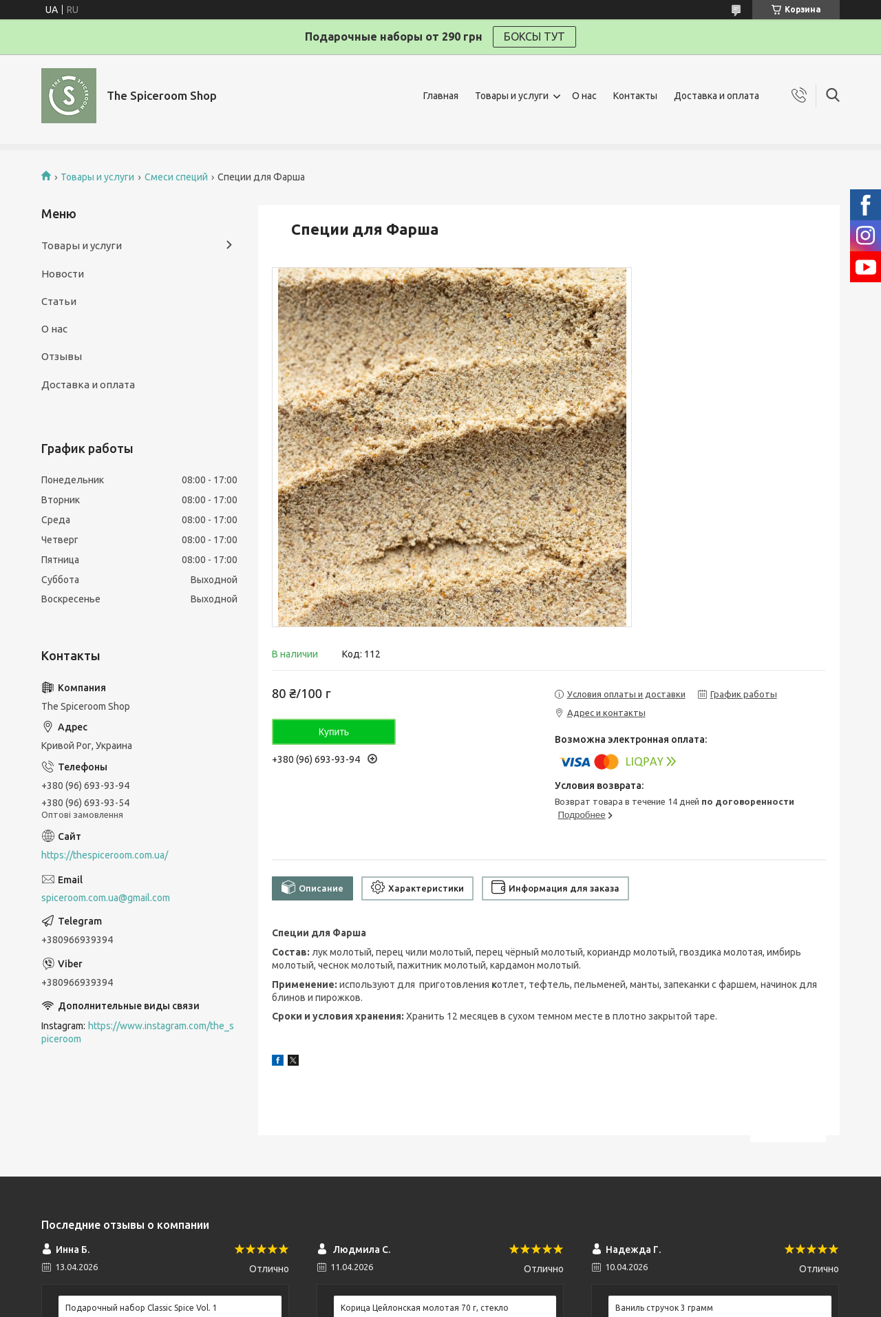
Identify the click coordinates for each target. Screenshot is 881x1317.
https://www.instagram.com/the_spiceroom (137, 1032)
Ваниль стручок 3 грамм (664, 1307)
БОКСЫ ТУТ (534, 36)
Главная (440, 95)
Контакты (635, 95)
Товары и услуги (512, 95)
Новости (62, 274)
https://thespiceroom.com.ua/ (104, 855)
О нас (584, 95)
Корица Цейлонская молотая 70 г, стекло (425, 1307)
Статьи (58, 301)
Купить (334, 731)
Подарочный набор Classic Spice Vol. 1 (141, 1307)
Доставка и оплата (716, 95)
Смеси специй (176, 176)
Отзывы (61, 356)
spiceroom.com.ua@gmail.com (105, 897)
